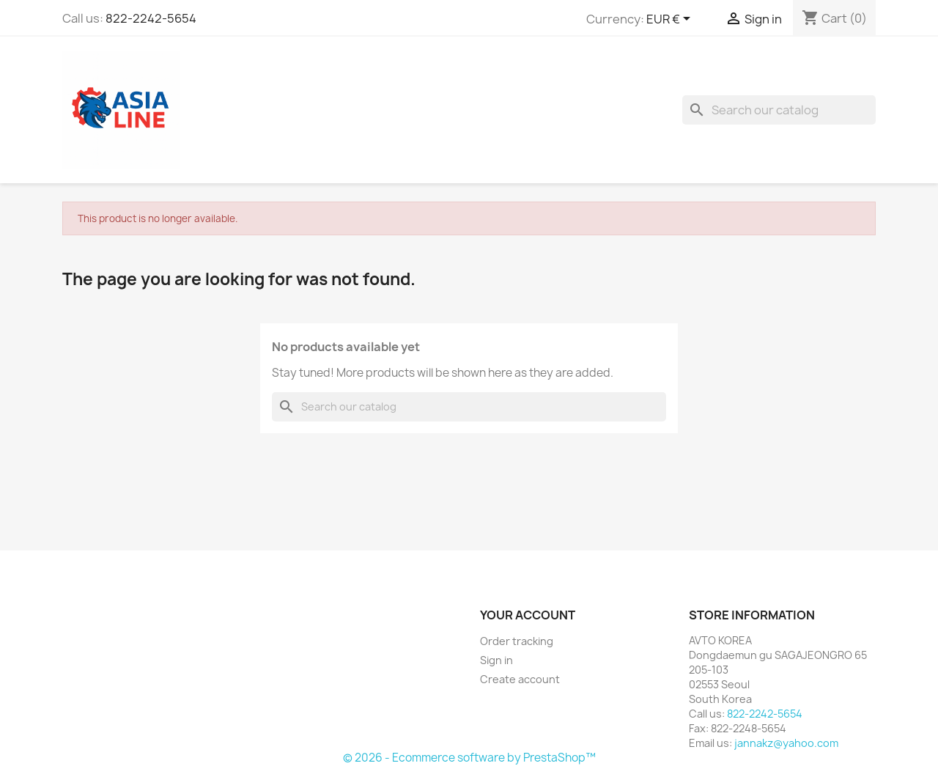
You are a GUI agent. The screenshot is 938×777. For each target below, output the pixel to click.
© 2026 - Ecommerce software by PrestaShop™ (469, 757)
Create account (520, 679)
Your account (527, 615)
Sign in (496, 660)
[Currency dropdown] (670, 20)
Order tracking (516, 641)
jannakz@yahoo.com (786, 743)
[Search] (779, 110)
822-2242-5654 (151, 18)
